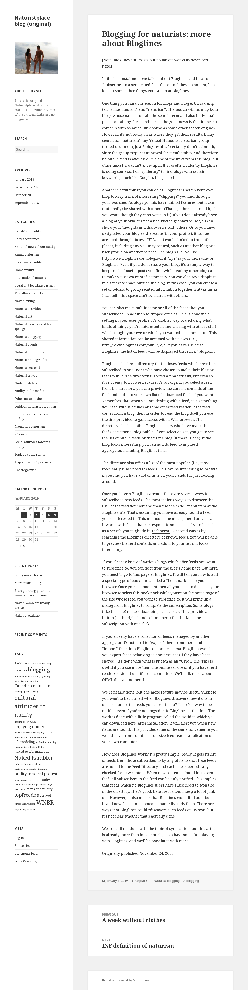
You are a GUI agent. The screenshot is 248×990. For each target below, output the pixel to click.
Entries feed (24, 846)
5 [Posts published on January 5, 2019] (49, 515)
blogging (192, 881)
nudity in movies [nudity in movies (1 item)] (23, 769)
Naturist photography (31, 360)
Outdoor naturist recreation (35, 406)
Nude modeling (26, 383)
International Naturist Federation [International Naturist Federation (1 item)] (31, 737)
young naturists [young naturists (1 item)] (27, 809)
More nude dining (28, 583)
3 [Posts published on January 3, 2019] (36, 515)
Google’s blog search (157, 177)
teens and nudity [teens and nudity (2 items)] (39, 789)
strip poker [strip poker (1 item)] (20, 789)
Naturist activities (28, 309)
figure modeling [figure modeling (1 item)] (22, 732)
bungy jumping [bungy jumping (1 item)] (22, 681)
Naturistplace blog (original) (33, 20)
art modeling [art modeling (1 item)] (45, 663)
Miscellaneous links (29, 293)
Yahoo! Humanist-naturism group (179, 140)
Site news (22, 434)
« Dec (23, 546)
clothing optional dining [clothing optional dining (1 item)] (26, 691)
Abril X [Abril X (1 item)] (28, 663)
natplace (140, 881)
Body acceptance (27, 239)
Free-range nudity (28, 262)
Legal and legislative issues (35, 285)
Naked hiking (25, 301)
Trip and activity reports (33, 462)
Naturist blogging (28, 336)
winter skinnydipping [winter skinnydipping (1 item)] (25, 803)
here (132, 723)
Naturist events (26, 344)
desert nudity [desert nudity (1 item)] (29, 721)
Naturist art (23, 316)
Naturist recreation (29, 367)
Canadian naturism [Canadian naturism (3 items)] (32, 685)
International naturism (32, 278)
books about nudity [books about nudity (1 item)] (24, 676)
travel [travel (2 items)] (46, 795)
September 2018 (27, 203)
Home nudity (24, 270)
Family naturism (27, 254)
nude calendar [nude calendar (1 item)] (36, 764)
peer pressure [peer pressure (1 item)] (21, 780)
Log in (19, 838)
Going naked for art (29, 575)
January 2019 (24, 179)
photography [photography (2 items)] (39, 779)
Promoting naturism (30, 426)
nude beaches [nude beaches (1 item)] (21, 764)
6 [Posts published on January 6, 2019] (55, 515)
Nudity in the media (29, 391)
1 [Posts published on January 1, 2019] (24, 515)
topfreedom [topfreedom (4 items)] (28, 795)
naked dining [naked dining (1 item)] (21, 747)
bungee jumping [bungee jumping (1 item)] (42, 676)
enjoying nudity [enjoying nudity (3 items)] (29, 726)
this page (141, 574)
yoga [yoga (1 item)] (17, 809)
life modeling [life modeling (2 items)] (25, 741)
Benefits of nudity (28, 231)
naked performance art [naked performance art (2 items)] (32, 751)
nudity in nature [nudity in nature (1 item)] (39, 769)
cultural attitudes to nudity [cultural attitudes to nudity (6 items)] (30, 706)
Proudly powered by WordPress (126, 980)
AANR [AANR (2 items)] (19, 663)
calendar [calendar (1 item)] (34, 681)
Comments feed (26, 853)
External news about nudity (35, 247)
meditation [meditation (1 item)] (41, 742)
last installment (127, 78)
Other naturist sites (29, 398)
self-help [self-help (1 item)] (19, 784)
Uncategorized (25, 470)
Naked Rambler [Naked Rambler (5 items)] (34, 757)
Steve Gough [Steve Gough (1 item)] (45, 784)
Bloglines (179, 78)
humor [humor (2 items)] (49, 732)
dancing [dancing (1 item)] (18, 721)
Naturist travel (26, 375)
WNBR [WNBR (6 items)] (45, 802)
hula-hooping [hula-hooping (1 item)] (37, 732)
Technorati (161, 530)
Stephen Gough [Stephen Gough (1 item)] (31, 784)
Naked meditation (28, 615)
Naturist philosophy (29, 352)
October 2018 (24, 195)
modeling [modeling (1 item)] (51, 742)
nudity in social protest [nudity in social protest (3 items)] (36, 773)
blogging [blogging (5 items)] (39, 669)
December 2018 (26, 187)
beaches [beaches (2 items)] (21, 670)
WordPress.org (26, 861)
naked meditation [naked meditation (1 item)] (36, 747)
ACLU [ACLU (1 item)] (35, 663)
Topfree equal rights (30, 454)
